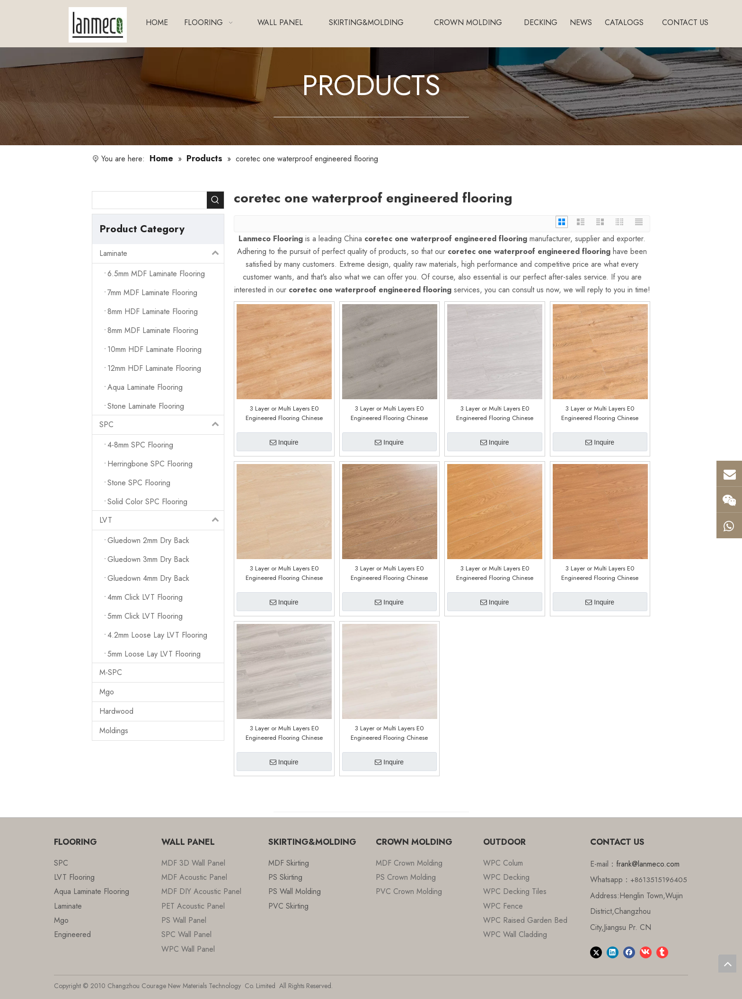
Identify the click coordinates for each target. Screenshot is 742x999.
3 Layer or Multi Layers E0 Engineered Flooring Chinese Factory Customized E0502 (494, 573)
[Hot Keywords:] (215, 200)
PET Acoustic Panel (193, 906)
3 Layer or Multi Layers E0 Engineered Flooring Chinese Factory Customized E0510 (389, 413)
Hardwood (116, 711)
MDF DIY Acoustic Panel (201, 891)
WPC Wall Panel (188, 949)
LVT (161, 520)
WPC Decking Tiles (515, 891)
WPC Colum (503, 863)
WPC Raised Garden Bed (525, 920)
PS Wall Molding (294, 891)
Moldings (113, 730)
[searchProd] (149, 200)
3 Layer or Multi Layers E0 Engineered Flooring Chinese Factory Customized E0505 (284, 573)
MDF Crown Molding (409, 863)
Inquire (284, 442)
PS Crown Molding (406, 877)
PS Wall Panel (183, 920)
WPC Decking (506, 877)
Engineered (72, 934)
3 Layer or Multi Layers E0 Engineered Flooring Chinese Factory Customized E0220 (389, 733)
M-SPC (110, 672)
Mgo (106, 691)
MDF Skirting (288, 863)
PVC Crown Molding (409, 891)
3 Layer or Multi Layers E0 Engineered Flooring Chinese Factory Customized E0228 (284, 733)
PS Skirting (285, 877)
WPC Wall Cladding (515, 934)
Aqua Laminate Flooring (91, 891)
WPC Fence (503, 906)
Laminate (161, 253)
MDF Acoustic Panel (194, 877)
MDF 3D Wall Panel (193, 863)
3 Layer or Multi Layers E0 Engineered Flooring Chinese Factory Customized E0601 (284, 413)
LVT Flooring (74, 877)
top (727, 964)
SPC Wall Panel (186, 934)
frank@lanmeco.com (648, 864)
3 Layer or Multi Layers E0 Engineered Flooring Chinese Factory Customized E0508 (494, 413)
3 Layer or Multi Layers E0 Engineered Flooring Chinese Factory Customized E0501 (599, 573)
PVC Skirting (288, 906)
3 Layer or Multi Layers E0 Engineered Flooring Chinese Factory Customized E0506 (599, 413)
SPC (161, 424)
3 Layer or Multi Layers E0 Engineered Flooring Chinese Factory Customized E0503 (389, 573)
